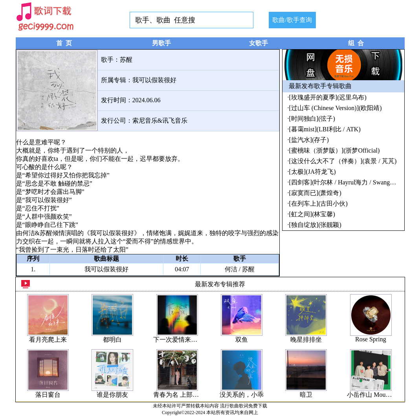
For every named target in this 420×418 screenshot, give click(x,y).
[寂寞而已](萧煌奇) (315, 193)
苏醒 (126, 59)
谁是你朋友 (112, 394)
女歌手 (258, 43)
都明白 (112, 339)
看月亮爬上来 (48, 339)
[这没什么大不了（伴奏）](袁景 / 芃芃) (343, 161)
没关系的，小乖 (242, 394)
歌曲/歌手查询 (292, 20)
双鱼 (241, 339)
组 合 (356, 43)
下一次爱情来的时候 (181, 339)
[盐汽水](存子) (309, 139)
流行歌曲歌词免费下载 (243, 406)
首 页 (64, 43)
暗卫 (306, 394)
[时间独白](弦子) (312, 118)
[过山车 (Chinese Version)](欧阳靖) (335, 108)
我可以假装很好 (154, 80)
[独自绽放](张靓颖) (315, 224)
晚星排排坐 (306, 339)
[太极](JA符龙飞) (312, 171)
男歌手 (161, 43)
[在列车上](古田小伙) (318, 203)
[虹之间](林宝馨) (312, 214)
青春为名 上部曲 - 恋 (181, 394)
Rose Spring (370, 339)
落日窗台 (48, 394)
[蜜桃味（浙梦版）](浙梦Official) (334, 150)
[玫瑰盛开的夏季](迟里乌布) (328, 97)
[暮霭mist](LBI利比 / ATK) (325, 129)
